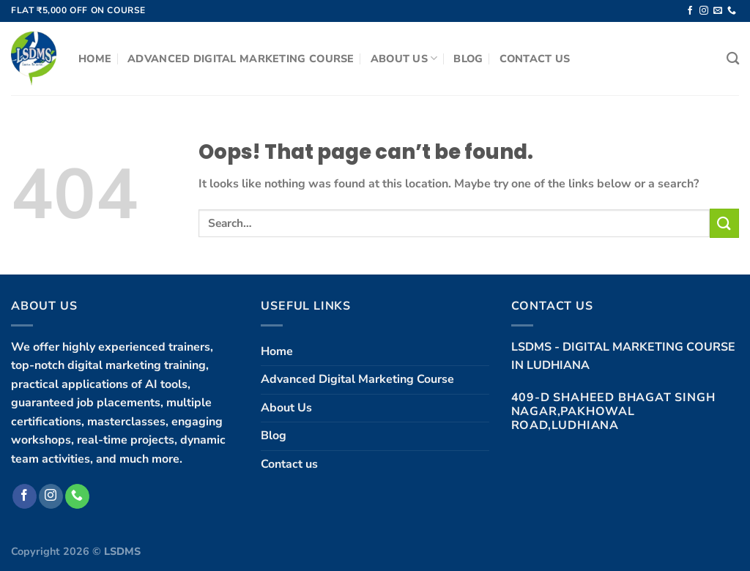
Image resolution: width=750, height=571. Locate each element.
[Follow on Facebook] (690, 11)
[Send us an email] (717, 11)
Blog (468, 58)
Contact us (535, 58)
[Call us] (731, 11)
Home (94, 58)
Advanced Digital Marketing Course (240, 58)
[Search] (733, 59)
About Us (404, 58)
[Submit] (724, 223)
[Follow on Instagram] (703, 11)
